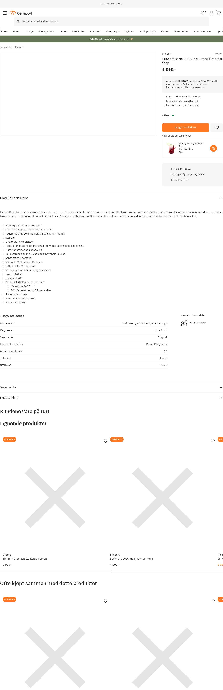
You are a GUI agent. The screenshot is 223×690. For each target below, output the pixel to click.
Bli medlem (209, 611)
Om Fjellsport (102, 640)
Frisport (19, 43)
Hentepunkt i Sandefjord (18, 662)
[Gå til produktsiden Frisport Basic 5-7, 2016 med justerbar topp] (82, 425)
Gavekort (53, 656)
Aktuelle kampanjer (60, 640)
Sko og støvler (46, 26)
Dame (16, 26)
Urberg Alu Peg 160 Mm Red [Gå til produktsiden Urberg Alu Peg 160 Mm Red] (191, 144)
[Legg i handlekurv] (185, 127)
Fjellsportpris (160, 26)
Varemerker (194, 26)
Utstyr (29, 26)
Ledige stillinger (103, 656)
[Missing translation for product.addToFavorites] (216, 127)
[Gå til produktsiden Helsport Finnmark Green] (198, 425)
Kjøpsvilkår (201, 685)
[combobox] (114, 16)
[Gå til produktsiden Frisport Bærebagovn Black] (140, 537)
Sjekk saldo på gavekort (17, 645)
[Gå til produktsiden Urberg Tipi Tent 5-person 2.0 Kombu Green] (25, 425)
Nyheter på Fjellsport (61, 645)
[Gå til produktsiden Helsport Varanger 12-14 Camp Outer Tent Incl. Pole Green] (140, 425)
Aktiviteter (77, 26)
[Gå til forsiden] (17, 16)
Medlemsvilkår (102, 651)
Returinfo (9, 651)
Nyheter (142, 26)
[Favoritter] (199, 16)
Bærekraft (100, 662)
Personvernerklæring (180, 685)
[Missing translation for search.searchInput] (52, 16)
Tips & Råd (9, 656)
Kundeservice (214, 26)
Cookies (216, 685)
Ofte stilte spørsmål (15, 640)
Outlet (177, 26)
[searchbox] (118, 16)
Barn (63, 26)
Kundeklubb (101, 645)
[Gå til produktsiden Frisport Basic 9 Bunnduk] (82, 537)
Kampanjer (125, 26)
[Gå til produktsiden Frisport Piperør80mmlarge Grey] (198, 537)
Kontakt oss (10, 667)
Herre (3, 26)
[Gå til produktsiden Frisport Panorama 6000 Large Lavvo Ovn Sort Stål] (25, 537)
